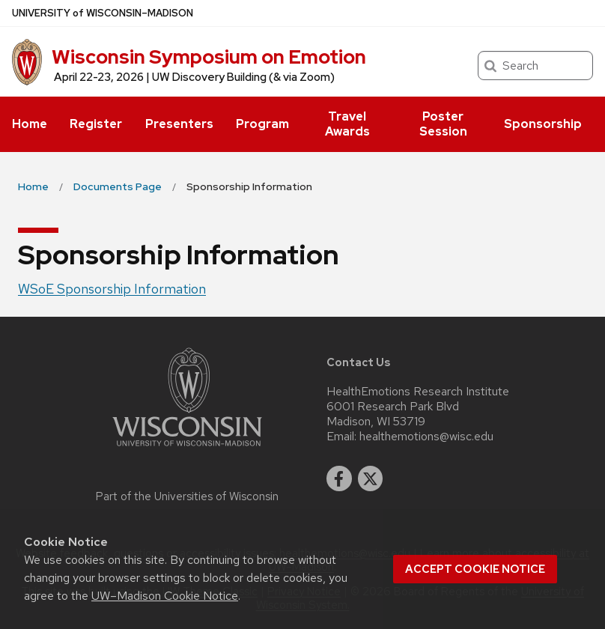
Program (262, 124)
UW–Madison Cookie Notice (164, 596)
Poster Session (443, 124)
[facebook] (339, 478)
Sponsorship (543, 124)
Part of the (187, 496)
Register (96, 124)
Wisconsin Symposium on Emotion (209, 57)
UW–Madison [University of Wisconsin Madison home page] (102, 13)
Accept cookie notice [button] (475, 569)
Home (29, 124)
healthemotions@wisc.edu (426, 436)
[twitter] (370, 478)
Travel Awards (347, 124)
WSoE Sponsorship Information (112, 288)
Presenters (179, 124)
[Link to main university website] (187, 449)
